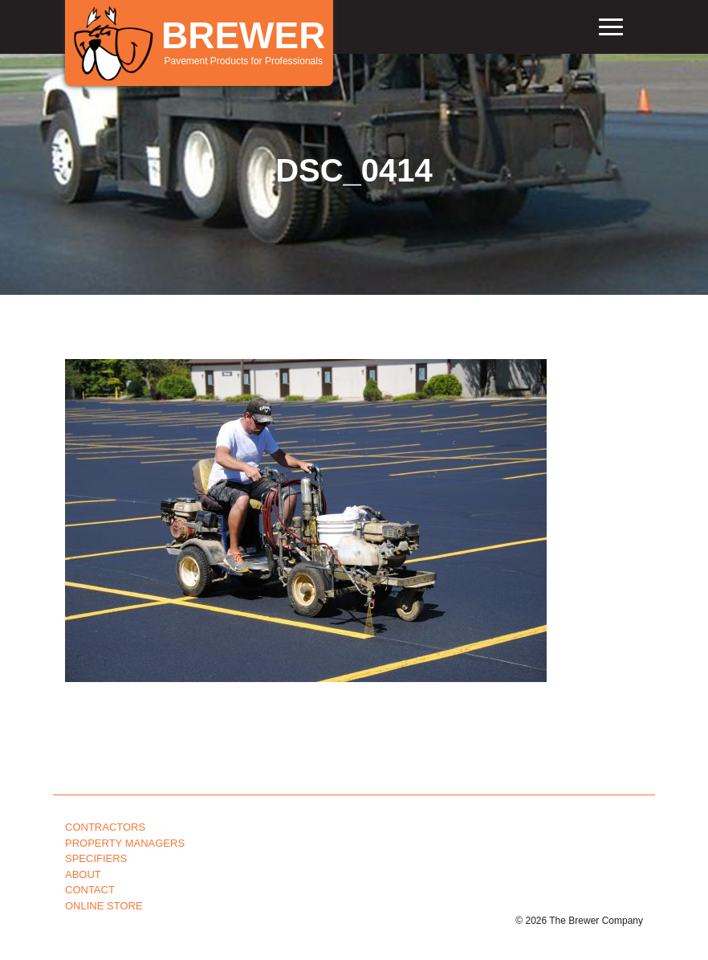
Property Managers (125, 843)
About (83, 874)
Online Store (104, 906)
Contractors (105, 827)
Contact (90, 890)
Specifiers (96, 858)
